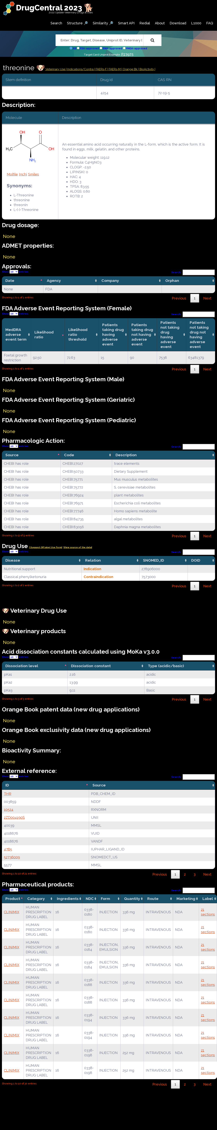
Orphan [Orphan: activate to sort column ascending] (172, 280)
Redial (144, 23)
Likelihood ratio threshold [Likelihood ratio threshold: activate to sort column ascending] (77, 334)
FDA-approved (89, 48)
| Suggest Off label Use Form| (45, 547)
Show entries (15, 272)
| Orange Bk (129, 69)
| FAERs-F (100, 69)
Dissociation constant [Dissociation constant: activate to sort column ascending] (91, 666)
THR (7, 794)
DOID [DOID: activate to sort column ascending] (195, 560)
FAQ (209, 23)
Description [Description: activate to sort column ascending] (126, 455)
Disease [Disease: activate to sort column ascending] (12, 560)
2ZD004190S (14, 817)
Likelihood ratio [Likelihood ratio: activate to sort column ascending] (44, 334)
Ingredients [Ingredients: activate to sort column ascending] (68, 898)
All (74, 48)
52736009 (12, 857)
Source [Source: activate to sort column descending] (12, 455)
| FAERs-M (114, 69)
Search (56, 23)
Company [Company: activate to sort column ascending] (110, 280)
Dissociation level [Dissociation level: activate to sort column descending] (21, 666)
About (160, 23)
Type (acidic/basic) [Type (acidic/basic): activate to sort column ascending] (166, 666)
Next (207, 298)
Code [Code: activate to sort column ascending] (69, 455)
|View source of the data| (77, 547)
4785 (8, 849)
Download (178, 23)
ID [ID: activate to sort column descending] (7, 785)
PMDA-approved (136, 48)
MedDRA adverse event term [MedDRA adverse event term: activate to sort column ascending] (16, 334)
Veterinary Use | (56, 69)
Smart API (126, 23)
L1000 (196, 23)
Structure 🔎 (77, 23)
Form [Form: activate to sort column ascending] (105, 898)
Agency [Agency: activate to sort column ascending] (54, 280)
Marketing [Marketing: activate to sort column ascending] (186, 898)
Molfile (12, 174)
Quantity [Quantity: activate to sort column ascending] (132, 898)
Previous (179, 298)
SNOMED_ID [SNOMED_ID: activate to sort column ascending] (153, 560)
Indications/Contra (80, 69)
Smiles (33, 174)
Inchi (23, 174)
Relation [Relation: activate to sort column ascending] (93, 560)
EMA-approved (112, 48)
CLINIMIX (11, 912)
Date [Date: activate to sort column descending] (9, 280)
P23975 (127, 54)
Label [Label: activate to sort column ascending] (207, 898)
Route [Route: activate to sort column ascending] (153, 898)
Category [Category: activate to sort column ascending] (36, 898)
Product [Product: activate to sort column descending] (12, 898)
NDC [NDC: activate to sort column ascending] (90, 898)
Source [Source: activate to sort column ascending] (99, 785)
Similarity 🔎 (103, 23)
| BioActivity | (146, 69)
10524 (8, 810)
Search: (193, 272)
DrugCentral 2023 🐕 (54, 7)
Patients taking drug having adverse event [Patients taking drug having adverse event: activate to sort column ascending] (113, 334)
